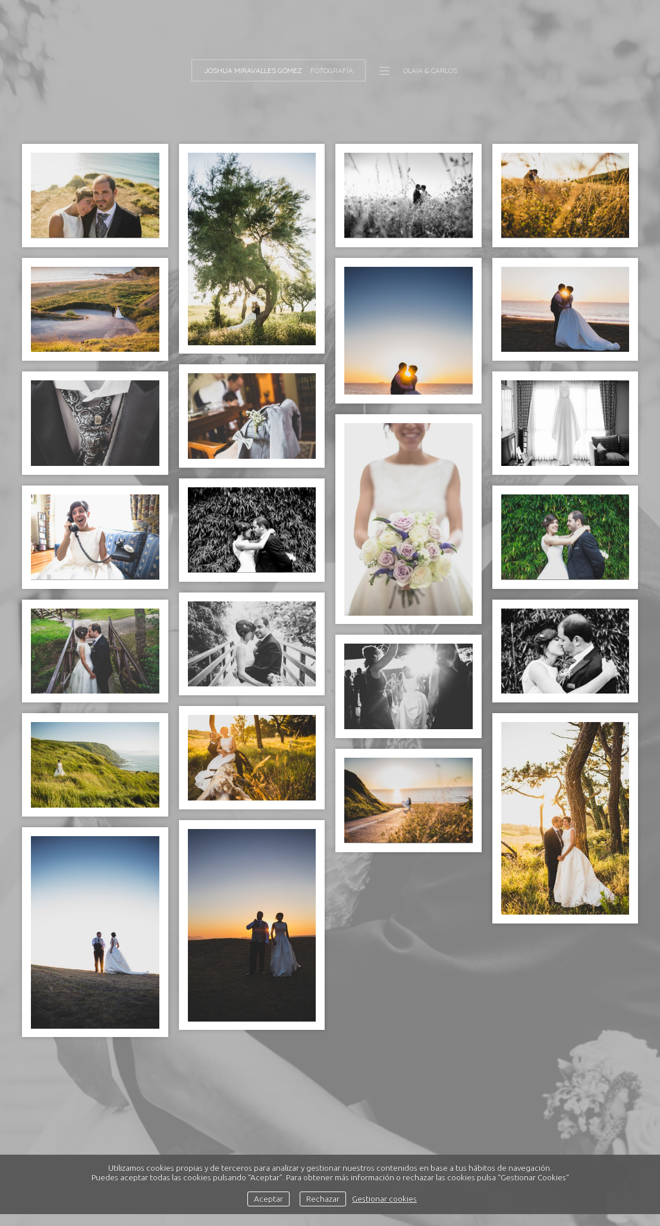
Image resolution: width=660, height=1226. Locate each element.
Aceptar (268, 1198)
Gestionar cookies (384, 1198)
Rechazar (323, 1198)
